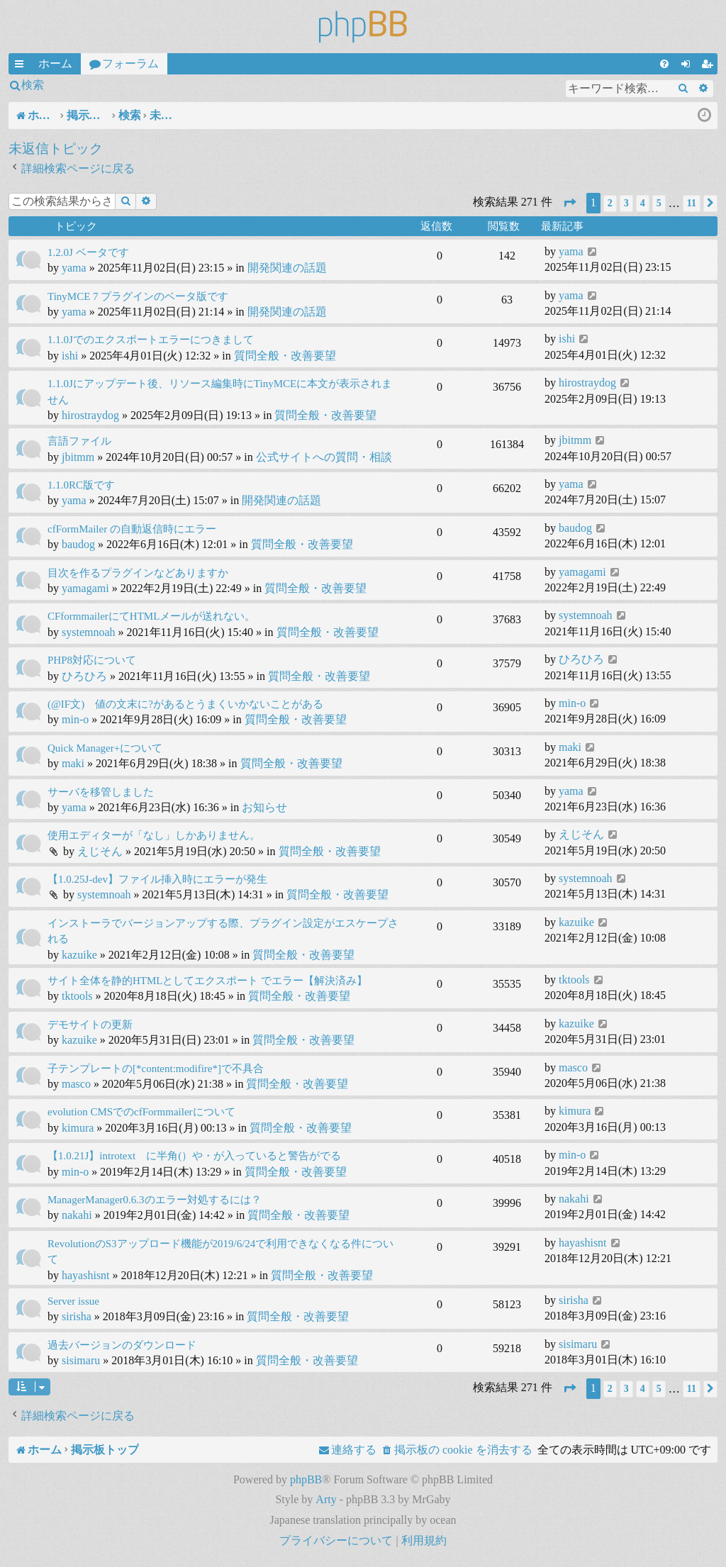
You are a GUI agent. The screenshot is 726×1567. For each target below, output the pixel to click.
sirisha (76, 1316)
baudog (78, 544)
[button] (569, 203)
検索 (32, 85)
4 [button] (642, 203)
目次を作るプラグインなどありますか (138, 573)
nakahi (77, 1215)
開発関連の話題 (287, 268)
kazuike (79, 955)
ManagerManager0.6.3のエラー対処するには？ (155, 1199)
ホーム (55, 63)
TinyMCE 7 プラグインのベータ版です (138, 296)
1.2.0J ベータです (88, 252)
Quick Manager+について (105, 748)
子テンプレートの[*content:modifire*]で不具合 (156, 1068)
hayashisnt (86, 1275)
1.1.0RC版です (81, 485)
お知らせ (264, 807)
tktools (77, 996)
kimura (78, 1128)
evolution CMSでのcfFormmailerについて (141, 1111)
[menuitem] (664, 63)
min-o (75, 719)
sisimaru (81, 1360)
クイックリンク (22, 65)
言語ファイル (79, 441)
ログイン (88, 85)
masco (76, 1084)
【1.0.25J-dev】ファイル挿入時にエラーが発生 (157, 879)
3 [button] (626, 203)
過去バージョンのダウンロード (122, 1345)
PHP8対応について (92, 660)
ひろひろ (84, 676)
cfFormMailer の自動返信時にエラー (132, 529)
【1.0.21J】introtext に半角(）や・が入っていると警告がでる (194, 1155)
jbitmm (78, 457)
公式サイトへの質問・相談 (324, 457)
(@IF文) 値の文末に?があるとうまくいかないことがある (185, 704)
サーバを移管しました (101, 792)
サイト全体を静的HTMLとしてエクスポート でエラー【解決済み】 (207, 980)
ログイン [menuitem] (688, 65)
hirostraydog (90, 415)
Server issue (73, 1301)
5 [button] (659, 203)
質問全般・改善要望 (285, 356)
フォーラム (130, 63)
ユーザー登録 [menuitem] (709, 65)
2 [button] (610, 203)
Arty (325, 1499)
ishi (70, 356)
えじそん (100, 851)
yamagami (85, 588)
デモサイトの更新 (90, 1024)
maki (73, 763)
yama (74, 268)
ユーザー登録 (166, 85)
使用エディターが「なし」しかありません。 (154, 835)
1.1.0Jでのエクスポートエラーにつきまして (151, 339)
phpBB (306, 1479)
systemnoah (89, 632)
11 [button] (691, 203)
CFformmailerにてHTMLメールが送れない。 (151, 616)
